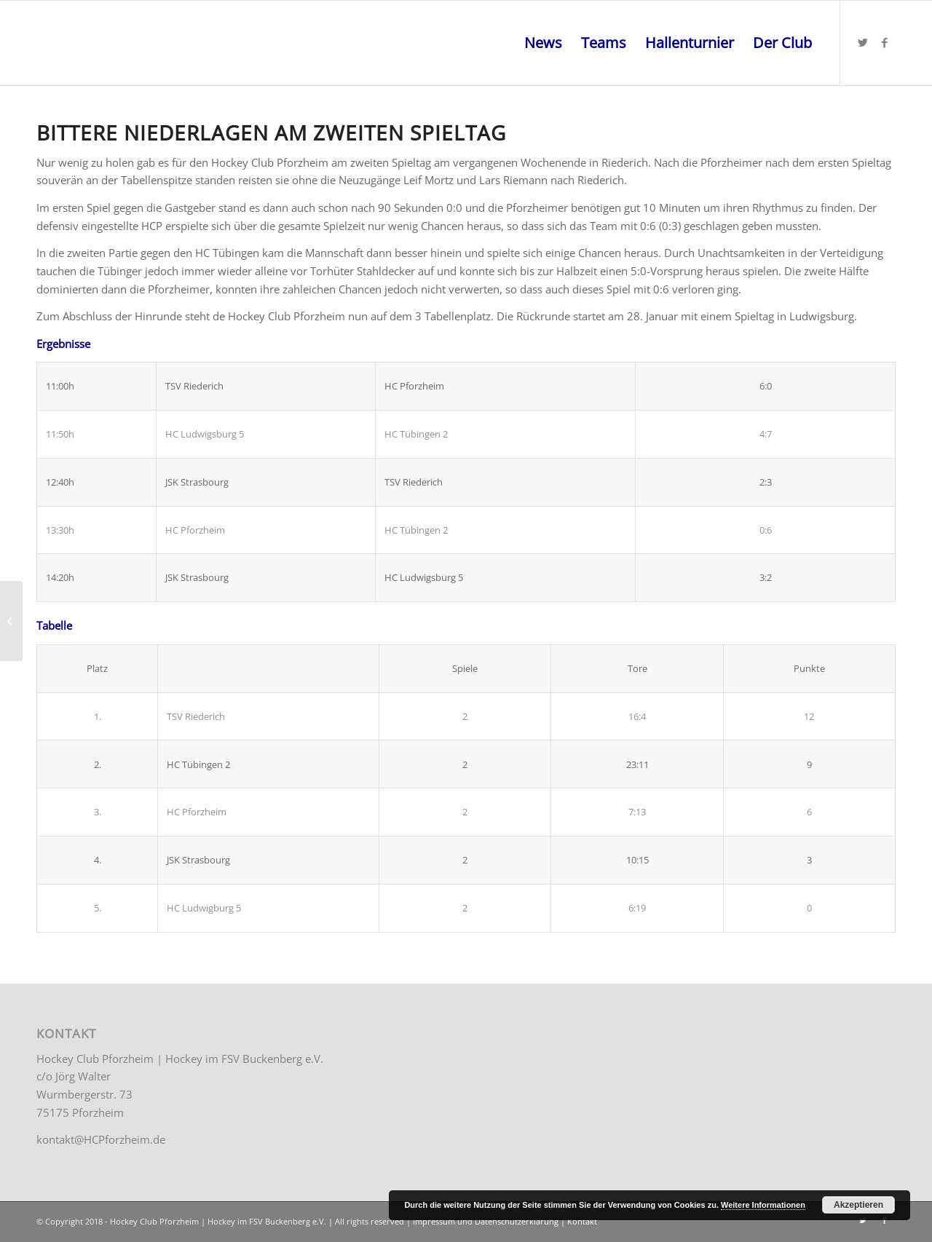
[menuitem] (543, 43)
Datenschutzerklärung (516, 1221)
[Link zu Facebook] (885, 42)
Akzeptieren (858, 1205)
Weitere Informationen (763, 1205)
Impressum (434, 1221)
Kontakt (582, 1221)
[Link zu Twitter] (863, 42)
